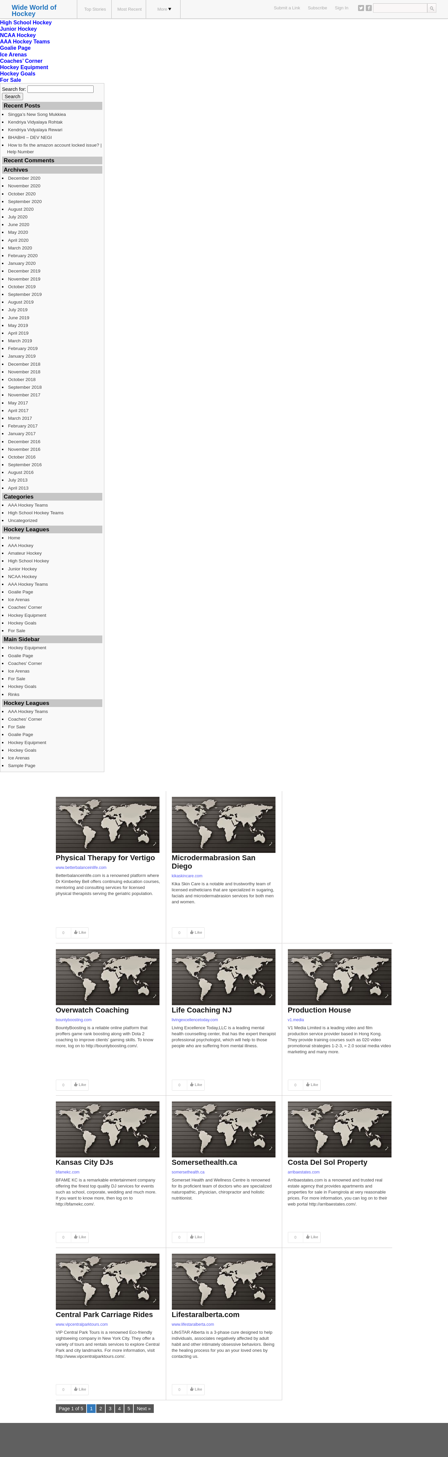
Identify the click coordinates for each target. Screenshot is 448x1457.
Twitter (361, 8)
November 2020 (24, 185)
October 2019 (22, 286)
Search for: (14, 89)
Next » (144, 1408)
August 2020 (21, 209)
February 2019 (23, 348)
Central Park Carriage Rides (104, 1314)
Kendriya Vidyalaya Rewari (35, 129)
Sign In (341, 7)
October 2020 (22, 193)
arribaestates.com (304, 1172)
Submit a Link (287, 7)
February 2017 (23, 425)
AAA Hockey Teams (25, 41)
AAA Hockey (20, 545)
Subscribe (317, 7)
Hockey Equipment (24, 67)
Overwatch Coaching (92, 1010)
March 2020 (20, 247)
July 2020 (17, 216)
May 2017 (18, 402)
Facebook (368, 8)
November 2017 (24, 394)
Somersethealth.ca (204, 1162)
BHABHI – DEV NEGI (30, 137)
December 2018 (24, 364)
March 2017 (20, 418)
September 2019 (25, 294)
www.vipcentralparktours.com (82, 1324)
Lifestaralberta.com (206, 1314)
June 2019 (18, 317)
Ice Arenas (13, 54)
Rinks (13, 694)
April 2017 (18, 410)
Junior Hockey (18, 29)
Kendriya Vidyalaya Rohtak (35, 122)
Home (14, 537)
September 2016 (25, 464)
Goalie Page (15, 48)
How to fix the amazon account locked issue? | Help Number (54, 148)
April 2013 (18, 488)
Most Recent (129, 9)
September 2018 (25, 387)
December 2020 (24, 178)
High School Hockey (26, 22)
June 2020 (18, 224)
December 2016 (24, 441)
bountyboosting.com (74, 1020)
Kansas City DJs (84, 1162)
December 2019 (24, 271)
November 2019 (24, 279)
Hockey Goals (17, 73)
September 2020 (25, 201)
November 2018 (24, 371)
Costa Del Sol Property (327, 1162)
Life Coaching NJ (202, 1010)
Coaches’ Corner (21, 61)
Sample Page (21, 765)
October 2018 (22, 379)
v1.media (296, 1020)
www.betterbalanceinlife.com (81, 867)
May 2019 (18, 325)
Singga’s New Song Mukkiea (37, 114)
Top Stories (95, 9)
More (164, 9)
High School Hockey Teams (36, 512)
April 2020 (18, 240)
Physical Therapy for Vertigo (105, 858)
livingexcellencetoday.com (195, 1020)
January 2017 (22, 433)
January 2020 (22, 263)
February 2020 (23, 255)
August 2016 (21, 472)
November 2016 (24, 449)
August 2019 (21, 302)
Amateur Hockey (25, 553)
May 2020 (18, 232)
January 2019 (22, 356)
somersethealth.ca (188, 1172)
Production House (319, 1010)
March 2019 (20, 340)
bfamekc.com (68, 1172)
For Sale (10, 80)
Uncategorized (22, 520)
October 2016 (22, 457)
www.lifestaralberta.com (193, 1324)
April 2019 (18, 333)
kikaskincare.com (187, 876)
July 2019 (17, 309)
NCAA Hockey (18, 35)
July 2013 (17, 480)
